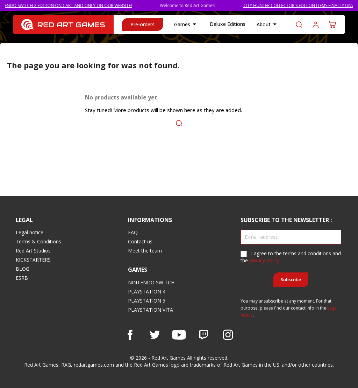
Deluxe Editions (227, 24)
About (268, 24)
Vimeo (203, 335)
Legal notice (29, 232)
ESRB (22, 278)
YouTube (179, 335)
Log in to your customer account (316, 24)
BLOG (22, 268)
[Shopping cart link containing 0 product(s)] (332, 24)
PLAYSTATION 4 (146, 291)
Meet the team (145, 250)
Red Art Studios (33, 250)
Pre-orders (142, 24)
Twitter (155, 335)
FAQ (133, 232)
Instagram (228, 335)
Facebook (130, 335)
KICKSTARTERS (33, 259)
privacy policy (264, 260)
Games (186, 24)
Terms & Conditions (38, 241)
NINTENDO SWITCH (151, 282)
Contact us (140, 241)
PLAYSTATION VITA (150, 309)
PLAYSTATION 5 (146, 300)
